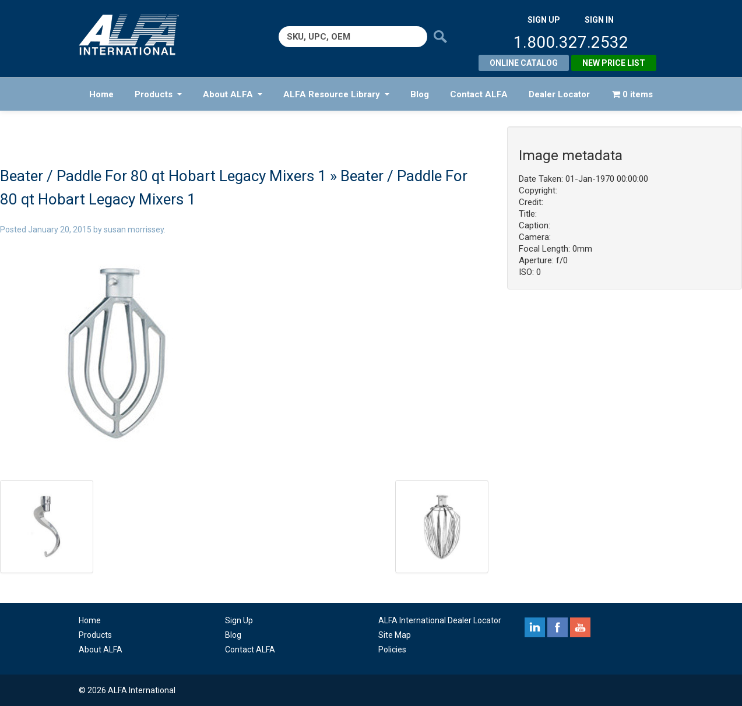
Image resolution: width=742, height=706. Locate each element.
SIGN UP (544, 19)
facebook (557, 627)
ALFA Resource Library (336, 94)
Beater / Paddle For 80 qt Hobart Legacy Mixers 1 (163, 176)
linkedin (535, 627)
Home (101, 94)
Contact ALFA (479, 94)
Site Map (394, 635)
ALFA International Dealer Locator (439, 620)
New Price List (613, 63)
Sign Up (239, 620)
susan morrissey (134, 229)
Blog (419, 94)
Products (158, 94)
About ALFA (232, 94)
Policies (392, 649)
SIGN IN (599, 19)
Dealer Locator (559, 94)
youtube (580, 627)
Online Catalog (524, 63)
